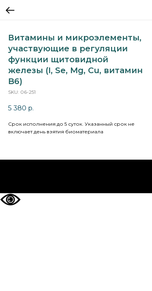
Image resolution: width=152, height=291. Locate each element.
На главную (76, 176)
